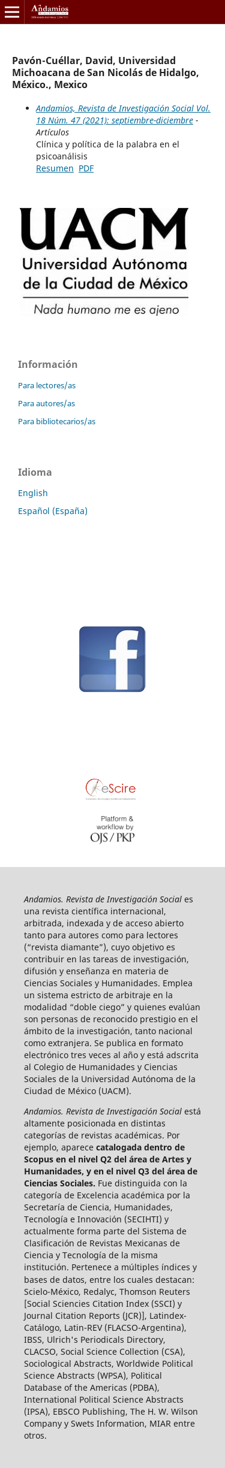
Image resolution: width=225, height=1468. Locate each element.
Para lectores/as (47, 385)
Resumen (55, 168)
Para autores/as (46, 403)
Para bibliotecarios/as (56, 421)
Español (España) (53, 510)
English (33, 493)
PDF (86, 168)
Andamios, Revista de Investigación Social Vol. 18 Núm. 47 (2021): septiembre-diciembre (123, 114)
